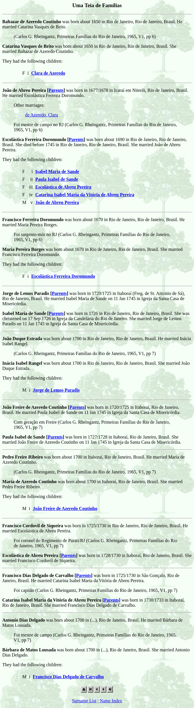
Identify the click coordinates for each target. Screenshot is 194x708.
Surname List (84, 700)
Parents (56, 90)
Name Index (111, 700)
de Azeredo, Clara (41, 114)
